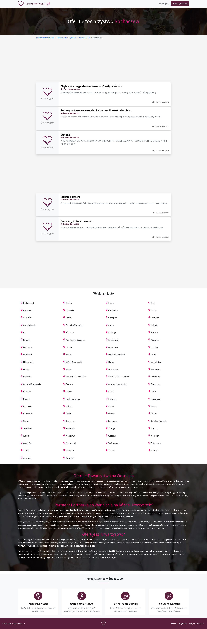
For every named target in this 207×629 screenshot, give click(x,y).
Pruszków (112, 399)
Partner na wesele (38, 603)
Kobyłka (26, 339)
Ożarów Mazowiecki (117, 384)
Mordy (26, 369)
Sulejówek (27, 428)
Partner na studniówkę (125, 603)
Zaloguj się (164, 3)
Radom (154, 406)
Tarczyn (111, 428)
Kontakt (174, 623)
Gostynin (155, 317)
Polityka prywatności (196, 623)
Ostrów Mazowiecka (32, 384)
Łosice (68, 354)
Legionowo (28, 347)
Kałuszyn (112, 332)
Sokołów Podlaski (159, 421)
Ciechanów (113, 310)
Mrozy (68, 369)
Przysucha (27, 406)
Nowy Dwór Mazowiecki (118, 376)
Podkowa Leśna (73, 399)
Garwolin (27, 317)
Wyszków (27, 443)
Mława (111, 362)
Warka (26, 435)
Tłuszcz (154, 428)
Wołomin (155, 435)
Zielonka (70, 450)
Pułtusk (69, 406)
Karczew (154, 332)
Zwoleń (111, 450)
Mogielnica (156, 362)
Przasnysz (155, 399)
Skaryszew (70, 421)
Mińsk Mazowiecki (74, 362)
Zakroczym (156, 443)
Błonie (111, 303)
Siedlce (154, 413)
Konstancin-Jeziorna (75, 339)
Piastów (27, 391)
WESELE (65, 134)
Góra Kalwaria (29, 325)
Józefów (70, 332)
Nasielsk (27, 376)
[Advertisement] (103, 59)
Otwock (69, 384)
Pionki (111, 391)
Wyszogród (71, 443)
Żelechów (155, 450)
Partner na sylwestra (168, 603)
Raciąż (111, 406)
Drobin (154, 310)
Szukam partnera (70, 196)
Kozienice (155, 339)
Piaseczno (155, 384)
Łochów (154, 347)
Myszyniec (155, 369)
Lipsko (69, 347)
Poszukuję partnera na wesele (77, 221)
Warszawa (70, 435)
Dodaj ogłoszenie (180, 4)
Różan (68, 413)
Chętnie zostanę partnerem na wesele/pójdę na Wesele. (91, 86)
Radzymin (27, 413)
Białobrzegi (28, 303)
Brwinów (27, 310)
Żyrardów (70, 458)
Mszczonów (113, 369)
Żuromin (27, 458)
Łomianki (27, 354)
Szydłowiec (71, 428)
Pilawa (69, 391)
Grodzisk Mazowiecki (75, 325)
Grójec (111, 325)
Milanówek (28, 362)
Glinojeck (112, 317)
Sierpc (26, 421)
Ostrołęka (155, 376)
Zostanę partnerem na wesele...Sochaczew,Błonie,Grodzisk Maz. (96, 110)
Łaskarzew (113, 347)
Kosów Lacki (113, 339)
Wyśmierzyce (114, 443)
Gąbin (68, 317)
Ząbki (25, 450)
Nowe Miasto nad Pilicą (76, 376)
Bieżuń (69, 303)
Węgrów (112, 435)
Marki (153, 354)
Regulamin (183, 623)
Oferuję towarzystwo (81, 603)
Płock (153, 391)
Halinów (154, 325)
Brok (153, 303)
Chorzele (70, 310)
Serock (111, 413)
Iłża (24, 332)
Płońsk (26, 399)
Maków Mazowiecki (116, 354)
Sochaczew (113, 421)
